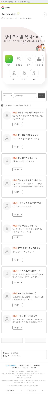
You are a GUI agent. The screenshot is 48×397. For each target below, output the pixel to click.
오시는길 (25, 368)
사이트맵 (33, 368)
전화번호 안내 (16, 368)
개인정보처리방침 (10, 365)
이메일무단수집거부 (25, 365)
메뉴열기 (45, 7)
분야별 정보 (9, 18)
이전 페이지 (12, 340)
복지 (16, 18)
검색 (40, 95)
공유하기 (45, 14)
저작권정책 (36, 365)
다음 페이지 (35, 340)
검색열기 (40, 7)
